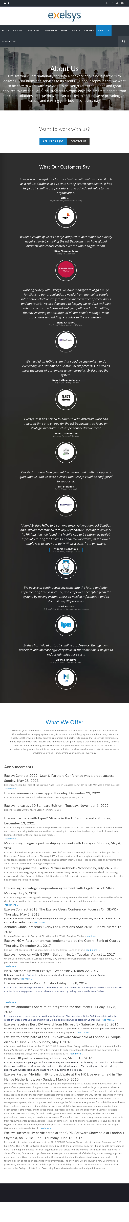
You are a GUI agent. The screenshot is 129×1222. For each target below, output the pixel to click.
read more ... (11, 808)
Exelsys (30, 994)
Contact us (78, 141)
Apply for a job (53, 141)
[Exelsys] (64, 11)
